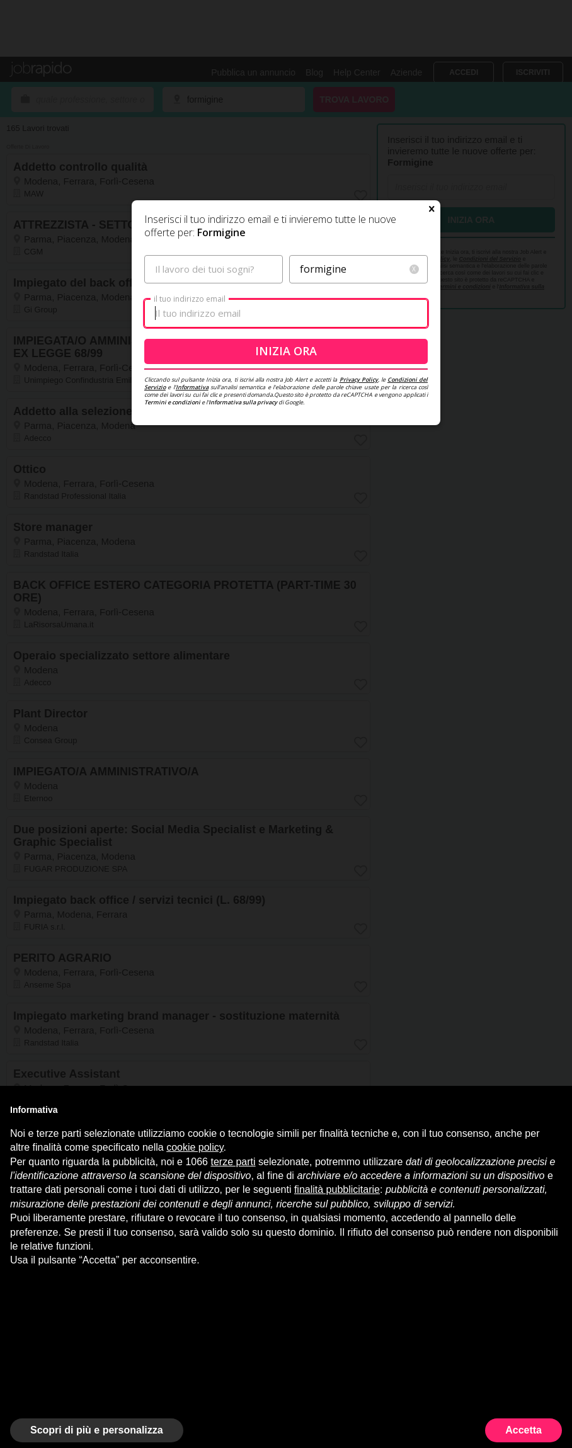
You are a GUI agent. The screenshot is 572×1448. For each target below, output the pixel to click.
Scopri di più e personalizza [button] (96, 1430)
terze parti (232, 1161)
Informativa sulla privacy (243, 402)
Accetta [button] (523, 1430)
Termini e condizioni (172, 402)
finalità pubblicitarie (337, 1189)
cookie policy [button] (194, 1147)
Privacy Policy (359, 379)
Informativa (192, 387)
